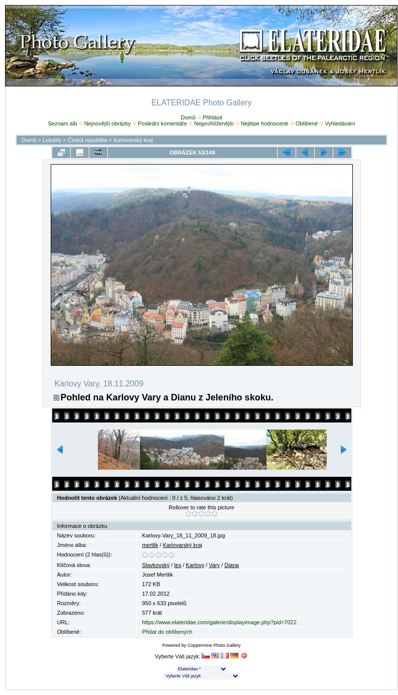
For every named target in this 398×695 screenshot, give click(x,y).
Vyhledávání (340, 123)
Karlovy (195, 565)
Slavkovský (156, 565)
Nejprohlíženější (214, 123)
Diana (231, 565)
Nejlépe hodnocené (265, 123)
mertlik (150, 545)
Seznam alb (62, 123)
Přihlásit (212, 117)
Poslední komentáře (162, 123)
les (177, 565)
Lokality (52, 140)
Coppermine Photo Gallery (213, 645)
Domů (188, 117)
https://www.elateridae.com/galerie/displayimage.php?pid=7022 (219, 622)
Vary (214, 565)
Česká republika (87, 140)
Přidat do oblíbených (167, 632)
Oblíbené (307, 123)
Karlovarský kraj (133, 140)
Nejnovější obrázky (107, 123)
